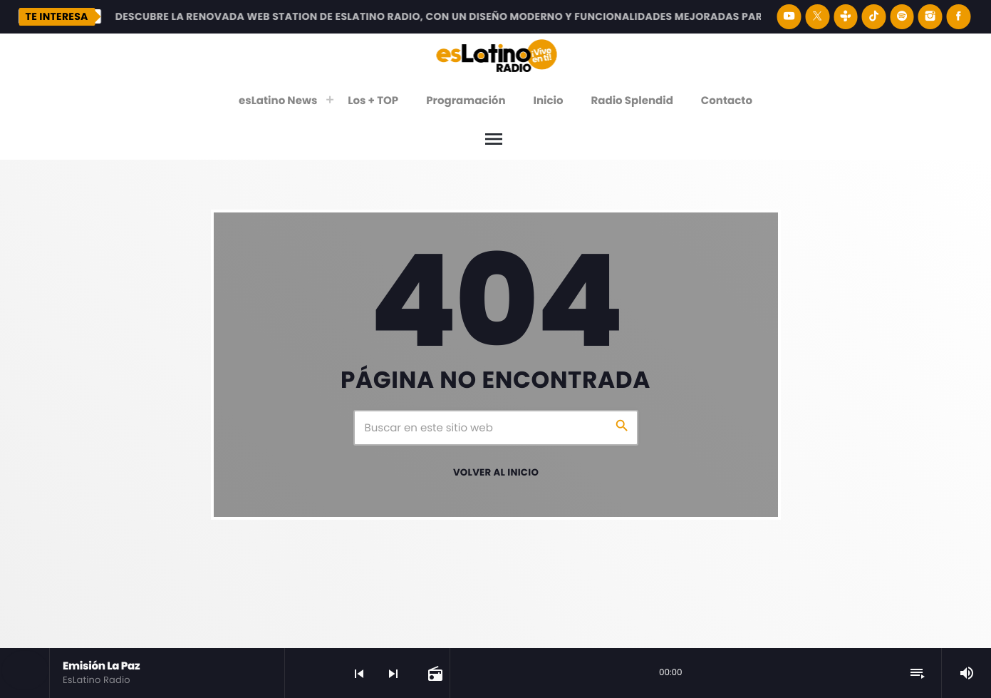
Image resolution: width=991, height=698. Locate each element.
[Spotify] (902, 16)
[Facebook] (958, 16)
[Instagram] (930, 16)
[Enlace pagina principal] (496, 55)
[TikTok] (874, 16)
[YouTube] (789, 16)
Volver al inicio (496, 472)
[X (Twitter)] (817, 16)
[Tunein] (846, 16)
